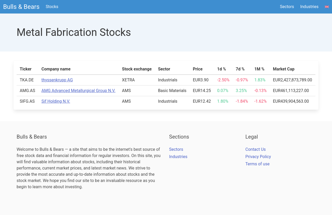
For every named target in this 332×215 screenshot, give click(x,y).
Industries (309, 6)
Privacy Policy (258, 156)
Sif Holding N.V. (56, 101)
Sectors (287, 6)
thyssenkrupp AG (57, 79)
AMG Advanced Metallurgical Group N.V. (78, 90)
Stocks (52, 6)
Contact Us (255, 149)
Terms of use (257, 163)
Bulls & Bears (21, 6)
